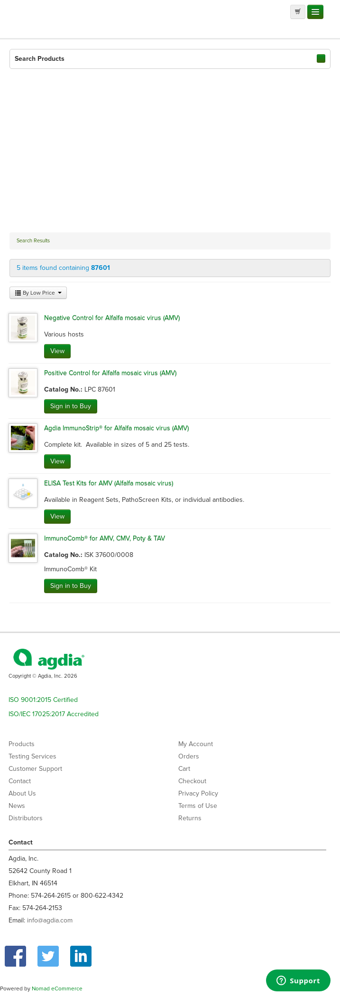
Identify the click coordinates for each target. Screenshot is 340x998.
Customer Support (35, 769)
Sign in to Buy (70, 406)
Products (22, 744)
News (17, 806)
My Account (195, 744)
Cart (184, 769)
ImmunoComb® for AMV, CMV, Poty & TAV (104, 538)
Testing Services (32, 756)
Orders (188, 756)
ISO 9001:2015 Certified (43, 700)
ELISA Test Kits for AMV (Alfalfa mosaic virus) (108, 483)
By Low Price (38, 292)
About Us (22, 793)
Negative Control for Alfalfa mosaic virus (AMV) (112, 318)
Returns (190, 818)
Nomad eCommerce (57, 988)
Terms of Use (197, 806)
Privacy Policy (198, 793)
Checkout (192, 781)
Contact (20, 781)
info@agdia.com (50, 920)
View (57, 351)
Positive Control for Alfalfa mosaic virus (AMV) (110, 373)
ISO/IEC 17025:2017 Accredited (54, 714)
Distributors (26, 818)
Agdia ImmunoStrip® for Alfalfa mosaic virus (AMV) (116, 428)
